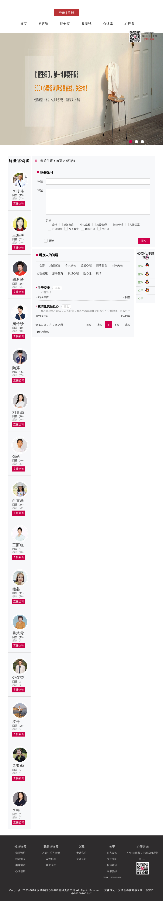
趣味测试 (20, 865)
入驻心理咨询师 (51, 853)
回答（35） (18, 372)
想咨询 (43, 23)
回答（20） (18, 460)
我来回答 (51, 865)
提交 (144, 240)
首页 (23, 23)
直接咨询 (18, 203)
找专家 (65, 23)
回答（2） (18, 681)
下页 (117, 324)
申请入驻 (81, 853)
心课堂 (108, 23)
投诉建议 (112, 865)
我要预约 (20, 853)
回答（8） (18, 549)
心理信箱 (20, 871)
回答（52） (18, 239)
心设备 (130, 23)
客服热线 (112, 871)
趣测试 (87, 23)
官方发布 (112, 853)
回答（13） (18, 637)
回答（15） (18, 195)
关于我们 (112, 859)
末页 (128, 324)
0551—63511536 (112, 877)
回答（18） (18, 416)
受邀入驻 (81, 859)
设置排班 (51, 859)
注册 (71, 12)
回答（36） (18, 283)
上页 (100, 324)
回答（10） (18, 328)
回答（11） (18, 593)
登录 (62, 12)
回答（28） (18, 725)
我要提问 (20, 859)
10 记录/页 (44, 331)
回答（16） (18, 504)
